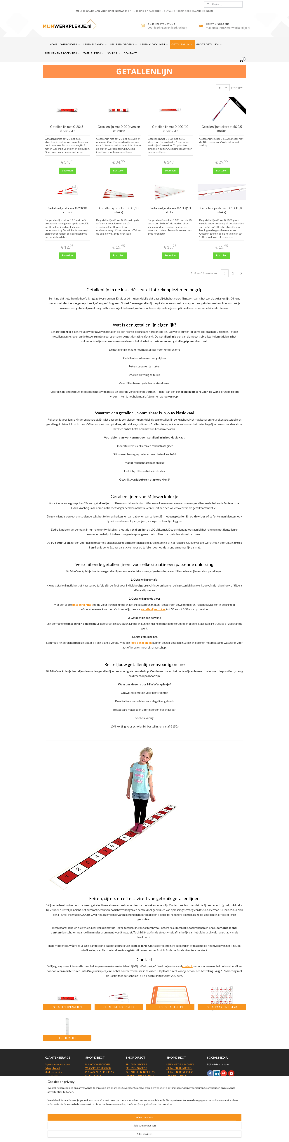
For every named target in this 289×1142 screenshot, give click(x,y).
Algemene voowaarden (57, 1064)
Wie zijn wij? (51, 1095)
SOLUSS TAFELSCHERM (179, 1091)
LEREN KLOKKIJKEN (154, 44)
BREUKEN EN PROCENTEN (62, 53)
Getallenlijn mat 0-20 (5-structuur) (67, 129)
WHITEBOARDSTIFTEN (98, 1083)
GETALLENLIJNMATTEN (179, 1068)
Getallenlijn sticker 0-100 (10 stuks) (170, 210)
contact (187, 966)
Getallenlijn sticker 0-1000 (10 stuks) (221, 210)
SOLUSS (114, 53)
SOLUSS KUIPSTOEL (177, 1095)
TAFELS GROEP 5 (135, 1091)
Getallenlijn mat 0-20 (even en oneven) (119, 129)
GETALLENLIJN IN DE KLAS (140, 1072)
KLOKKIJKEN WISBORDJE (99, 1091)
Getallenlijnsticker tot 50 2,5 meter (222, 129)
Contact (49, 1091)
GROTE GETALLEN (209, 44)
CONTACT (130, 53)
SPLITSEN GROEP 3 (123, 44)
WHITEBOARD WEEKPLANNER (102, 1079)
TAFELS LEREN (93, 53)
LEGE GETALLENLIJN (177, 1087)
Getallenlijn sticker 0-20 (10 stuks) (67, 210)
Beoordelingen (52, 1083)
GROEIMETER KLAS (177, 1075)
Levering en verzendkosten (59, 1079)
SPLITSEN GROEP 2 (136, 1064)
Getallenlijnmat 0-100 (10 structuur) (170, 129)
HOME (54, 44)
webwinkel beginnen (154, 1135)
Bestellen (67, 170)
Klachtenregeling (53, 1072)
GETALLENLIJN (182, 44)
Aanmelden (216, 1094)
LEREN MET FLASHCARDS (180, 1064)
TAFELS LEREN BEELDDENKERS (142, 1083)
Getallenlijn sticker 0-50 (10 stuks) (118, 210)
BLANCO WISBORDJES (97, 1064)
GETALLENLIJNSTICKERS (179, 1072)
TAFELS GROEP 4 (135, 1087)
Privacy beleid (52, 1068)
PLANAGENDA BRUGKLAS (99, 1072)
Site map (49, 1099)
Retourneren (51, 1075)
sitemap (135, 1135)
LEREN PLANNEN (95, 44)
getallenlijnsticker (153, 609)
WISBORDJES (70, 44)
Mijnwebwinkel (184, 1135)
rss (141, 1135)
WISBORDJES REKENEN (98, 1068)
